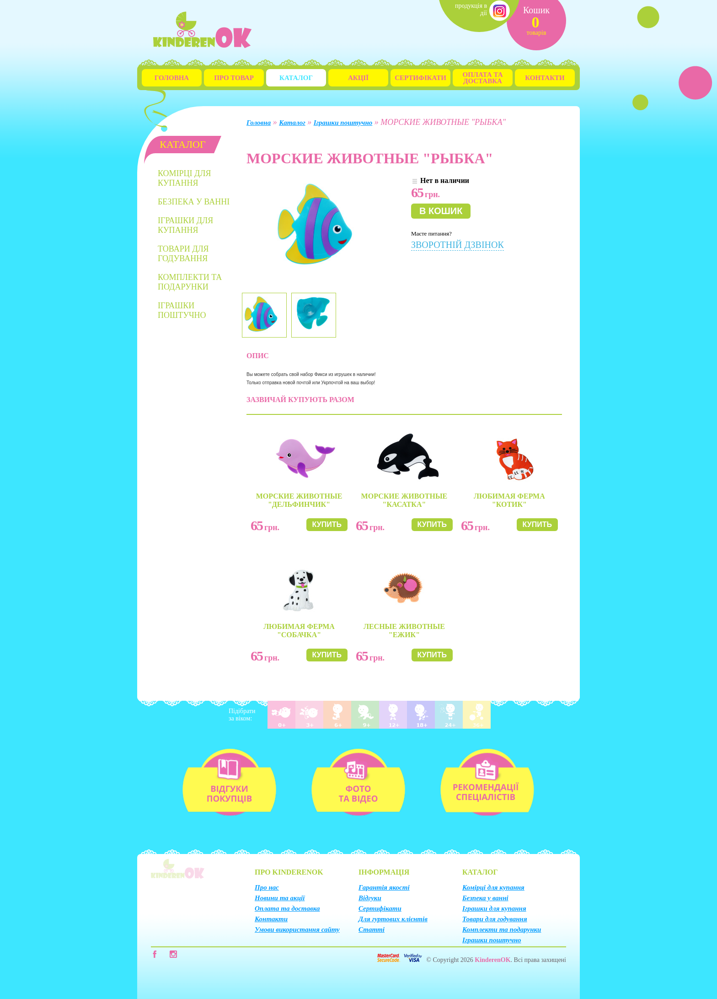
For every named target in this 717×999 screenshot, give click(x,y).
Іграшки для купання (185, 225)
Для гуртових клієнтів (393, 919)
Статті (371, 929)
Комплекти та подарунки (190, 282)
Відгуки (369, 898)
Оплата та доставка (287, 908)
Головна (172, 77)
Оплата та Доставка (483, 78)
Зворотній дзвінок (457, 245)
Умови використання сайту (297, 929)
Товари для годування (183, 253)
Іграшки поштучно (182, 310)
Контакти (544, 77)
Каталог (296, 77)
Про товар (234, 77)
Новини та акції (280, 898)
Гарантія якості (384, 887)
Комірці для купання (184, 178)
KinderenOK (492, 959)
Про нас (267, 887)
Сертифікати (420, 77)
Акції (358, 77)
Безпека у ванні (194, 201)
